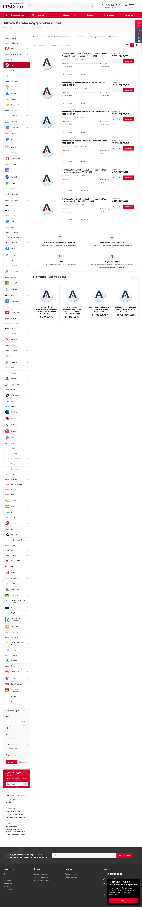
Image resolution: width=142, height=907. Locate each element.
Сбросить (22, 762)
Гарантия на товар (41, 880)
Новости (6, 874)
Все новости (23, 795)
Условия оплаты (40, 874)
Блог (5, 877)
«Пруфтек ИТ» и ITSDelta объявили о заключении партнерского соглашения (15, 814)
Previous (133, 280)
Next (137, 280)
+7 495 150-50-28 (112, 5)
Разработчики (71, 874)
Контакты (7, 890)
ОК (123, 900)
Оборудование (71, 877)
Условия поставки (41, 877)
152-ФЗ (6, 887)
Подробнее (113, 894)
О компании (8, 869)
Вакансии (7, 880)
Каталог (68, 869)
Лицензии (7, 883)
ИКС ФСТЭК (10, 802)
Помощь (37, 869)
